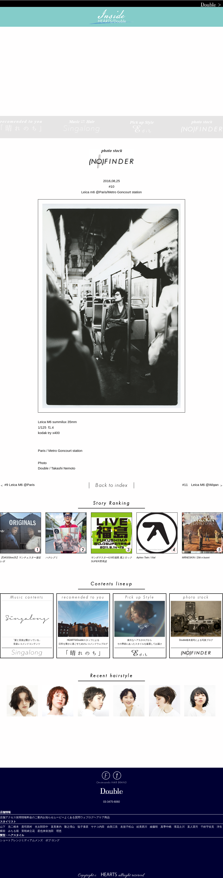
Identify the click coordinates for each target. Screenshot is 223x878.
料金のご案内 (35, 817)
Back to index (111, 485)
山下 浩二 (6, 826)
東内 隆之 (63, 826)
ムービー (59, 817)
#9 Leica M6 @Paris (21, 484)
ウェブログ (87, 817)
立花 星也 (36, 831)
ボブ (48, 840)
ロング (56, 840)
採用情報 (21, 817)
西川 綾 (147, 826)
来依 (45, 831)
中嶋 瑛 (171, 826)
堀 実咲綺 (22, 831)
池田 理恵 (55, 831)
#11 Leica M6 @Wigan (200, 484)
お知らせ (48, 817)
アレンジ (16, 840)
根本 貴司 (20, 826)
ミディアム (28, 840)
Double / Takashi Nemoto (56, 468)
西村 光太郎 (35, 826)
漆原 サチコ (91, 826)
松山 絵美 (135, 826)
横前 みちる (8, 831)
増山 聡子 (76, 826)
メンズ (40, 840)
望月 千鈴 (199, 826)
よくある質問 (72, 817)
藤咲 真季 (159, 826)
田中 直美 (49, 826)
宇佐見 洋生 (214, 826)
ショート (5, 840)
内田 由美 (105, 826)
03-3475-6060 (111, 801)
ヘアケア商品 (102, 817)
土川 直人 (186, 826)
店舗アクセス (8, 817)
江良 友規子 (120, 826)
